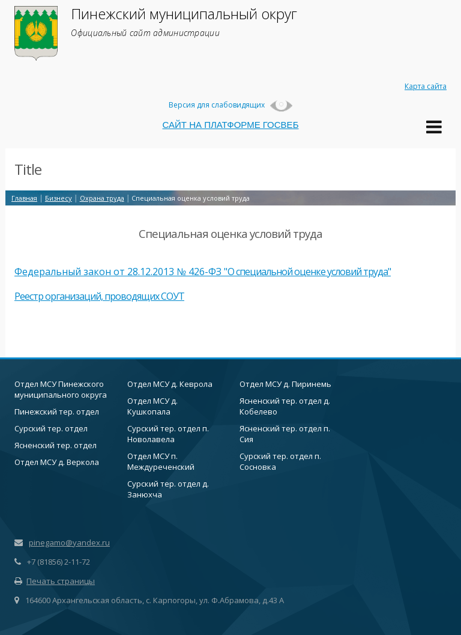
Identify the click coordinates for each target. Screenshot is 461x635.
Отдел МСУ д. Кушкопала (152, 406)
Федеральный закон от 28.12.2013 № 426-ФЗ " (120, 271)
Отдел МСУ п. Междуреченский (160, 461)
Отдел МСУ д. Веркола (56, 462)
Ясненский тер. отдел (55, 445)
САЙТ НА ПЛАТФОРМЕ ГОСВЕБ (231, 125)
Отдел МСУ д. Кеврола (169, 383)
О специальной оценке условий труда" (309, 271)
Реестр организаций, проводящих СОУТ (99, 296)
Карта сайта (426, 86)
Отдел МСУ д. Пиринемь (285, 383)
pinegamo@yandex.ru (69, 542)
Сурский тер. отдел (51, 428)
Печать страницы (54, 581)
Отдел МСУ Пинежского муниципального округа (60, 389)
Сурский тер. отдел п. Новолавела (168, 434)
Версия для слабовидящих (231, 105)
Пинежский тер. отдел (56, 411)
